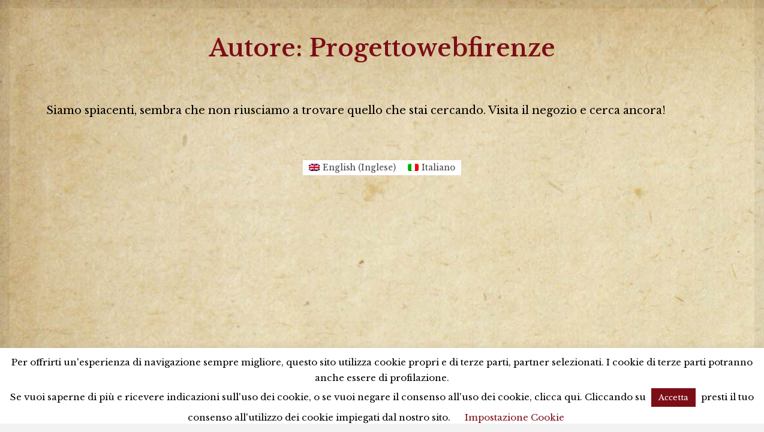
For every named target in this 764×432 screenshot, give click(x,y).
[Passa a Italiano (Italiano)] (431, 167)
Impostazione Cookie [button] (514, 417)
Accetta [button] (673, 397)
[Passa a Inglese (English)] (352, 167)
